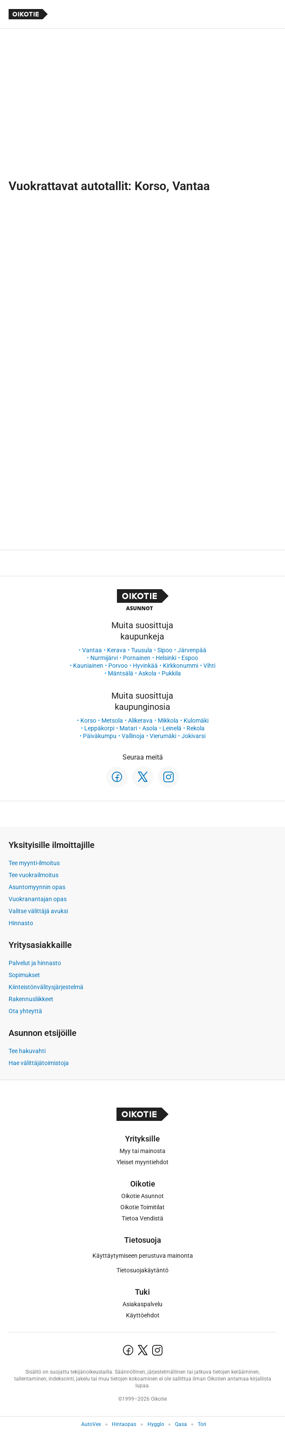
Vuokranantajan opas (38, 899)
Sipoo (164, 650)
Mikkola (168, 720)
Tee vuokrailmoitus (33, 875)
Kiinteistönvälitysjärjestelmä (46, 987)
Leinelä (171, 728)
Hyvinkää (145, 665)
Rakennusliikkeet (31, 999)
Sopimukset (24, 975)
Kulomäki (196, 720)
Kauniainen (88, 665)
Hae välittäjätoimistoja (39, 1063)
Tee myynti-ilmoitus (34, 863)
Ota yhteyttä (25, 1011)
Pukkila (171, 673)
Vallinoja (133, 736)
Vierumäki (163, 736)
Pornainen (136, 657)
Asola (149, 728)
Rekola (196, 728)
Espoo (189, 657)
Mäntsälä (120, 673)
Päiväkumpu (99, 736)
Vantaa (92, 650)
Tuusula (141, 650)
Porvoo (118, 665)
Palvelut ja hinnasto (35, 963)
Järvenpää (192, 650)
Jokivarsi (193, 736)
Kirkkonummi (180, 665)
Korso (88, 720)
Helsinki (166, 657)
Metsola (112, 720)
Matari (128, 728)
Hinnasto (21, 923)
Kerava (116, 650)
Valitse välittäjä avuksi (38, 911)
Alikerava (140, 720)
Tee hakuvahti (27, 1051)
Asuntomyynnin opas (37, 887)
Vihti (209, 665)
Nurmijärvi (104, 657)
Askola (147, 673)
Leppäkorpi (99, 728)
